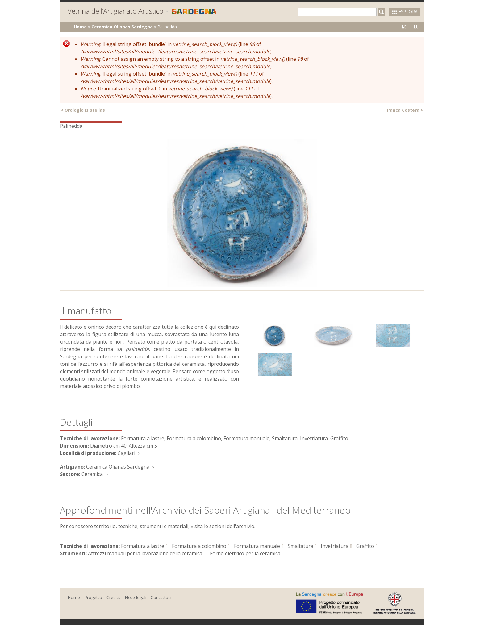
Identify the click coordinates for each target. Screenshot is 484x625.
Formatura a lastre (142, 546)
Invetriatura (334, 546)
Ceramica (92, 474)
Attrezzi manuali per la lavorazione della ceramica (145, 553)
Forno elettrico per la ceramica (245, 553)
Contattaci (161, 597)
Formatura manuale (257, 546)
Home (80, 27)
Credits (113, 597)
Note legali (135, 597)
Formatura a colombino (199, 546)
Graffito (365, 546)
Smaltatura (300, 546)
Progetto (93, 597)
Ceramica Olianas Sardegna (122, 27)
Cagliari (126, 453)
